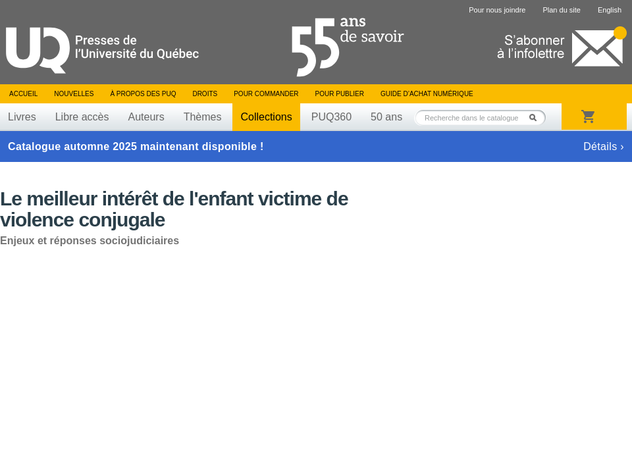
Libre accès (82, 116)
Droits (204, 93)
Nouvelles (73, 93)
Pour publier (339, 93)
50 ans (386, 116)
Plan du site (561, 10)
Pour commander (266, 93)
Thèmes (203, 116)
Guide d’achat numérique (427, 93)
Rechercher (536, 117)
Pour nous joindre (497, 10)
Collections (266, 116)
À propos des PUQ (143, 93)
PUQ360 (331, 116)
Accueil (23, 93)
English (609, 10)
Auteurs (146, 116)
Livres (22, 116)
